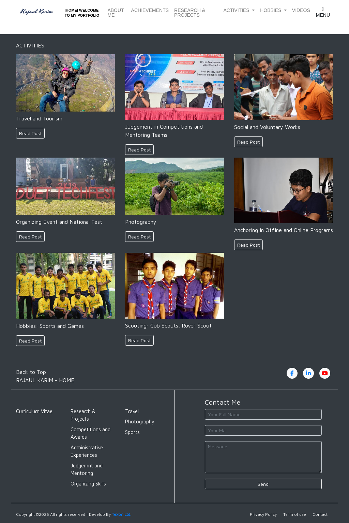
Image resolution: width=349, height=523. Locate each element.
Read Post (30, 133)
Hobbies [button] (271, 10)
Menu (323, 12)
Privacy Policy (263, 514)
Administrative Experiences (87, 451)
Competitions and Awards (90, 433)
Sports (132, 432)
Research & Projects (189, 13)
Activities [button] (237, 10)
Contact (320, 514)
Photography (139, 421)
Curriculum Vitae (34, 411)
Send (263, 484)
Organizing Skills (88, 483)
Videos (301, 10)
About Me (115, 13)
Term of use (294, 514)
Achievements (150, 10)
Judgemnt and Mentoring (87, 469)
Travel (132, 411)
